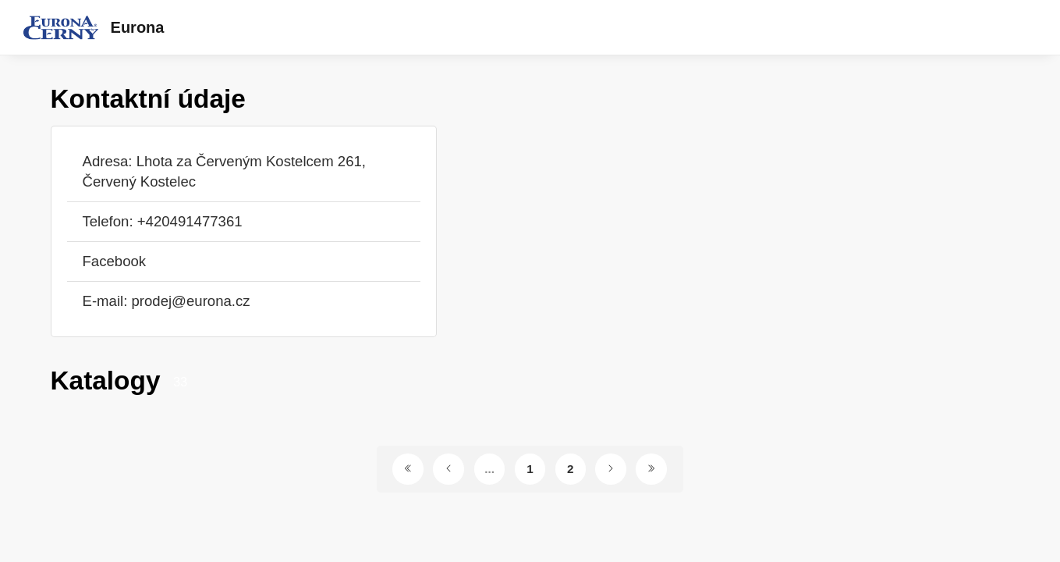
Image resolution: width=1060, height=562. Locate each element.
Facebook (115, 261)
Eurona (138, 27)
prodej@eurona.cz (190, 301)
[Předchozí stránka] (448, 469)
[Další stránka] (610, 469)
